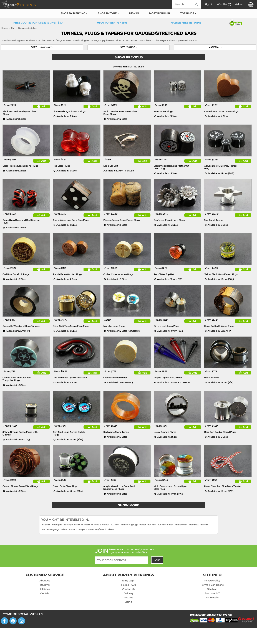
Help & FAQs (128, 584)
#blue (111, 529)
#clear (142, 524)
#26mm (88, 524)
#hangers (57, 524)
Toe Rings (187, 13)
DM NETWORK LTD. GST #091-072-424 (211, 615)
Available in (118, 170)
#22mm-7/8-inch (97, 529)
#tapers (83, 529)
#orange (68, 524)
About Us (44, 580)
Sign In (209, 4)
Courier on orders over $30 (37, 22)
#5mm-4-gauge (129, 524)
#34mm (78, 524)
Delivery (128, 593)
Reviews (44, 584)
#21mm (73, 529)
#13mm (204, 524)
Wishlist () (224, 4)
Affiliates (45, 589)
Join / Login (128, 580)
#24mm (151, 524)
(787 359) (112, 22)
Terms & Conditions (212, 584)
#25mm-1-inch (165, 524)
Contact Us (128, 589)
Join (157, 560)
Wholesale (212, 597)
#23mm (115, 524)
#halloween (181, 524)
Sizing (128, 601)
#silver (64, 529)
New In (134, 13)
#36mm (46, 524)
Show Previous (129, 57)
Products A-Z (212, 593)
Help (237, 4)
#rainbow (194, 524)
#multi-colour (101, 524)
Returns (128, 597)
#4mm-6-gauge (50, 529)
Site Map (212, 589)
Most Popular (159, 13)
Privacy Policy (212, 580)
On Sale (44, 593)
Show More (128, 505)
